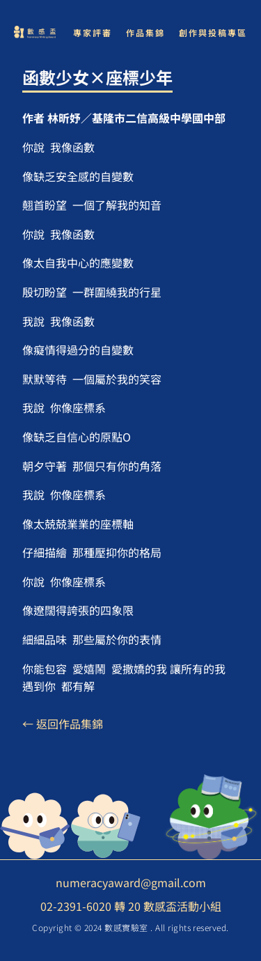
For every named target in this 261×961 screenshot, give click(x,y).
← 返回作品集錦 (62, 723)
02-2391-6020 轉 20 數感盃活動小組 (130, 906)
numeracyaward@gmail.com (131, 882)
